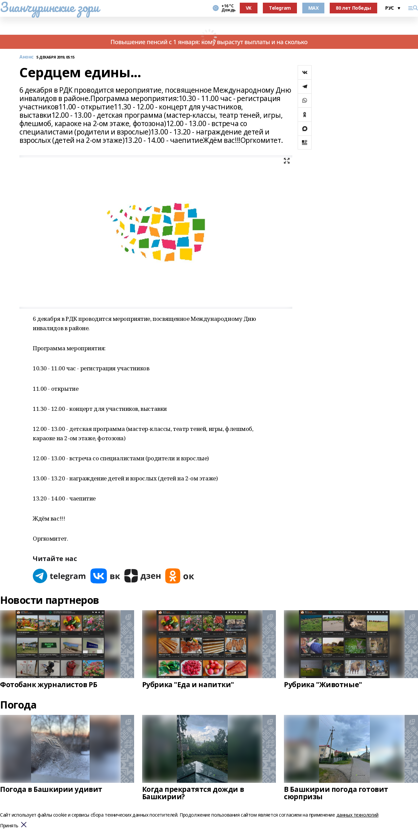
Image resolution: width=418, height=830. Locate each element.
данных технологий (357, 815)
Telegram (280, 8)
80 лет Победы (353, 8)
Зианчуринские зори (49, 7)
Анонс (26, 57)
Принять (9, 826)
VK (248, 8)
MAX (313, 8)
